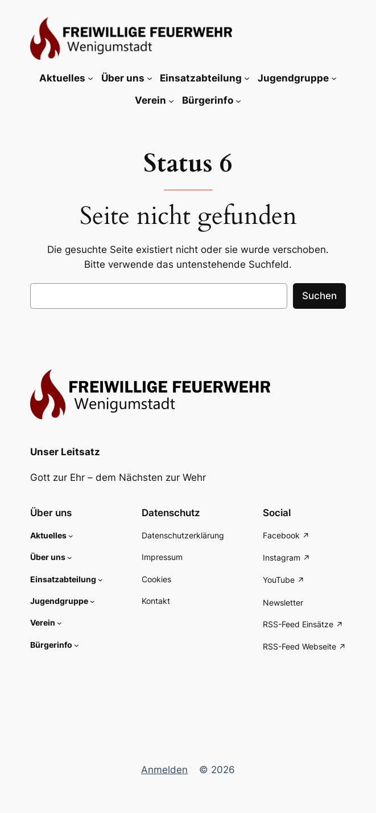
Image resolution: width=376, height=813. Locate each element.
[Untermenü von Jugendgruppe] (334, 78)
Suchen (319, 295)
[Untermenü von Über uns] (149, 78)
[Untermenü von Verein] (171, 100)
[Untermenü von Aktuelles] (90, 78)
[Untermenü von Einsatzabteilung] (247, 78)
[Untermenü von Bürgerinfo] (238, 100)
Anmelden (164, 769)
